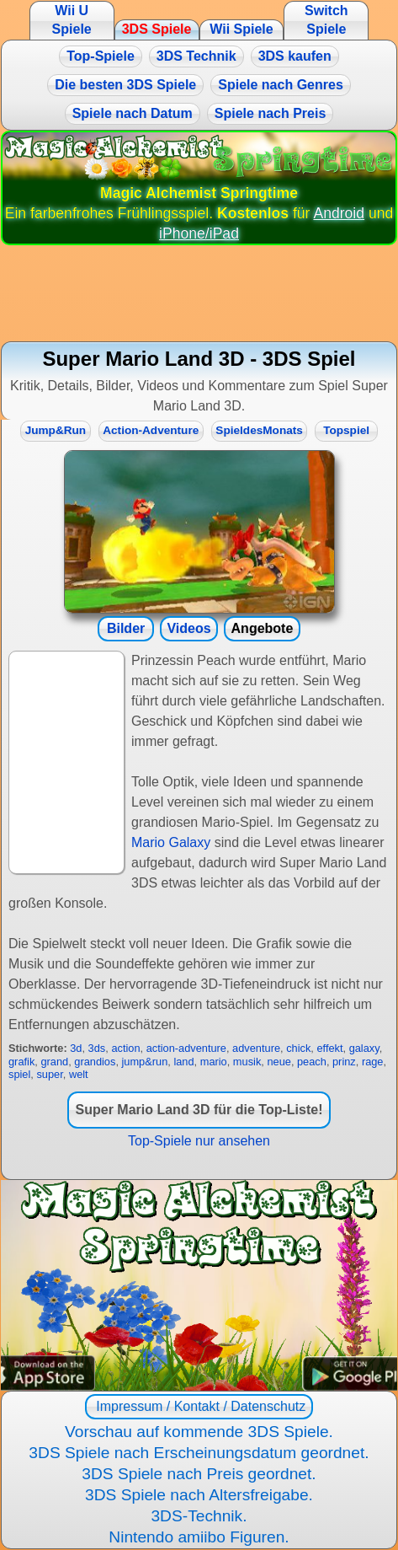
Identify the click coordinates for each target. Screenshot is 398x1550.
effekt (329, 1048)
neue (278, 1061)
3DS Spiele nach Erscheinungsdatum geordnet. (199, 1453)
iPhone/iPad (199, 233)
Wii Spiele (241, 29)
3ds (97, 1048)
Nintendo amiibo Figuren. (199, 1537)
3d (76, 1048)
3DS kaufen (295, 56)
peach (311, 1061)
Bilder (126, 628)
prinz (344, 1061)
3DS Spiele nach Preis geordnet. (199, 1474)
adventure (256, 1048)
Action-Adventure (151, 430)
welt (78, 1074)
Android (338, 213)
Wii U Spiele (72, 19)
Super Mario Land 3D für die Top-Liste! (199, 1109)
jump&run (145, 1061)
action (125, 1048)
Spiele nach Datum (132, 113)
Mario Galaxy (170, 842)
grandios (94, 1061)
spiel (19, 1074)
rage (373, 1061)
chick (298, 1048)
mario (213, 1061)
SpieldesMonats (259, 430)
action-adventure (186, 1048)
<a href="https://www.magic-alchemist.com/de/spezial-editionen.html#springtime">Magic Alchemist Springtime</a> (199, 1285)
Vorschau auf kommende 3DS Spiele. (199, 1431)
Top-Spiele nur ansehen (199, 1141)
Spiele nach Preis (270, 113)
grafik (21, 1061)
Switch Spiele (326, 19)
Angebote (262, 628)
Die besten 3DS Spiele (125, 85)
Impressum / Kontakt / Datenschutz (199, 1406)
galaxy (364, 1048)
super (49, 1074)
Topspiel (346, 430)
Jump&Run (56, 430)
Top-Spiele (100, 56)
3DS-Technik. (199, 1516)
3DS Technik (196, 56)
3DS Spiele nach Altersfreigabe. (199, 1495)
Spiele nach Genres (280, 85)
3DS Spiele (157, 29)
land (183, 1061)
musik (247, 1061)
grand (54, 1061)
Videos (188, 628)
